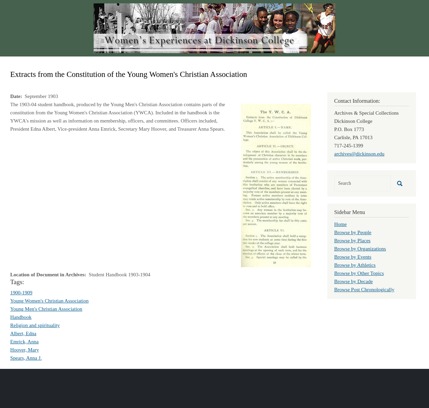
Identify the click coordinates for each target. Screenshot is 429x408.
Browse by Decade (353, 281)
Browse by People (352, 232)
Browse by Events (352, 257)
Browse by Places (352, 240)
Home (340, 224)
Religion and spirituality (35, 325)
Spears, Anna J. (26, 358)
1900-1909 (21, 292)
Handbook (21, 317)
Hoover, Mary (24, 350)
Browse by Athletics (355, 265)
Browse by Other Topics (359, 273)
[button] (276, 184)
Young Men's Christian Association (46, 309)
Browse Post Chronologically (364, 289)
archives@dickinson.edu (359, 154)
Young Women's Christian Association (49, 301)
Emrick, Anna (24, 341)
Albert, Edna (23, 333)
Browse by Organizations (360, 248)
